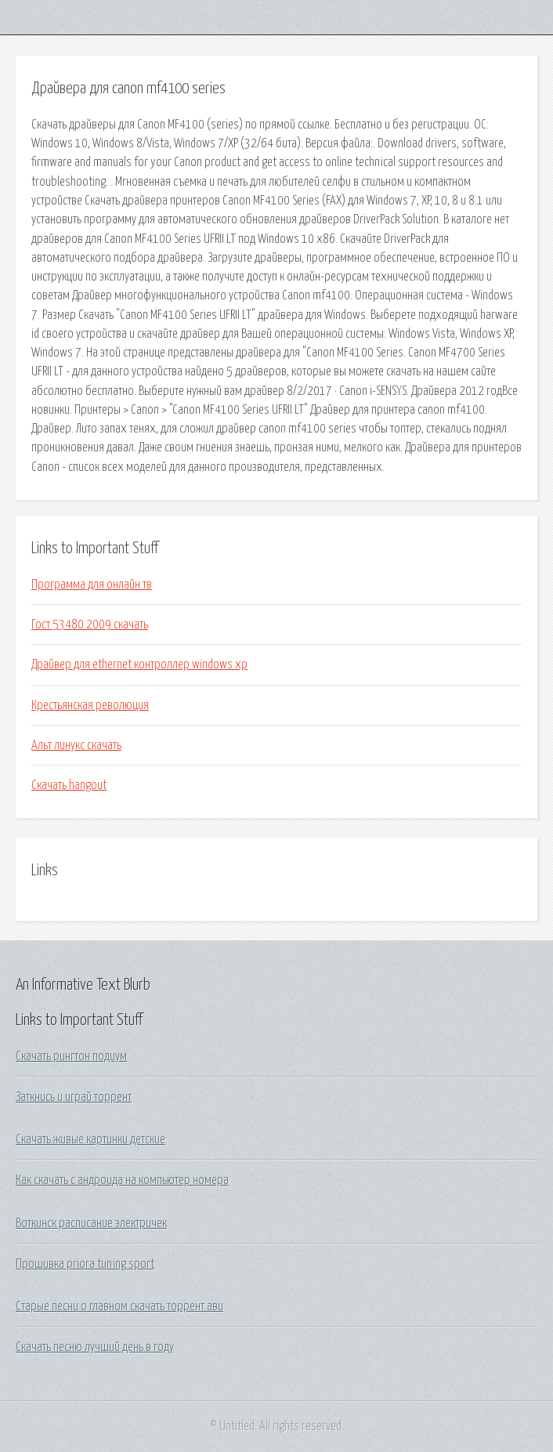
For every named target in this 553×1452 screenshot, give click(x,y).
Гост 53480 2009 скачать (89, 624)
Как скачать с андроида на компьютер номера (122, 1180)
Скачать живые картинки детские (90, 1139)
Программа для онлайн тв (91, 584)
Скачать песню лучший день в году (95, 1347)
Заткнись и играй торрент (74, 1097)
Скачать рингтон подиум (71, 1056)
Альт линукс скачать (76, 745)
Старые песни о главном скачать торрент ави (119, 1306)
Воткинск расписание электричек (91, 1223)
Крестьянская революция (90, 705)
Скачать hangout (69, 785)
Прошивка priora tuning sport (85, 1264)
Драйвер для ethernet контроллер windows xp (139, 664)
